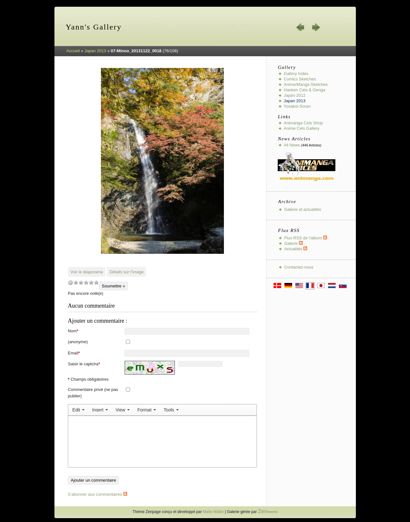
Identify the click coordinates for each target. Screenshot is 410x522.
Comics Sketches (300, 79)
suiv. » (316, 27)
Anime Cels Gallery (301, 128)
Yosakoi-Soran (297, 106)
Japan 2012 (295, 95)
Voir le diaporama (86, 271)
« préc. (300, 27)
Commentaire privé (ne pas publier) (93, 392)
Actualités (295, 248)
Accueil (73, 50)
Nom (73, 330)
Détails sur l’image (127, 271)
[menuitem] (78, 410)
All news (292, 145)
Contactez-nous (298, 267)
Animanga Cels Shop (303, 122)
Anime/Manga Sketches (306, 84)
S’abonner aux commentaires (97, 494)
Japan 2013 (95, 50)
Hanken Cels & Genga (304, 89)
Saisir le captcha (84, 363)
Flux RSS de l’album (305, 238)
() (78, 341)
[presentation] (78, 409)
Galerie (293, 243)
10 (96, 282)
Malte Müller (213, 512)
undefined (70, 282)
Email (74, 353)
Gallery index (296, 73)
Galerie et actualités (302, 209)
